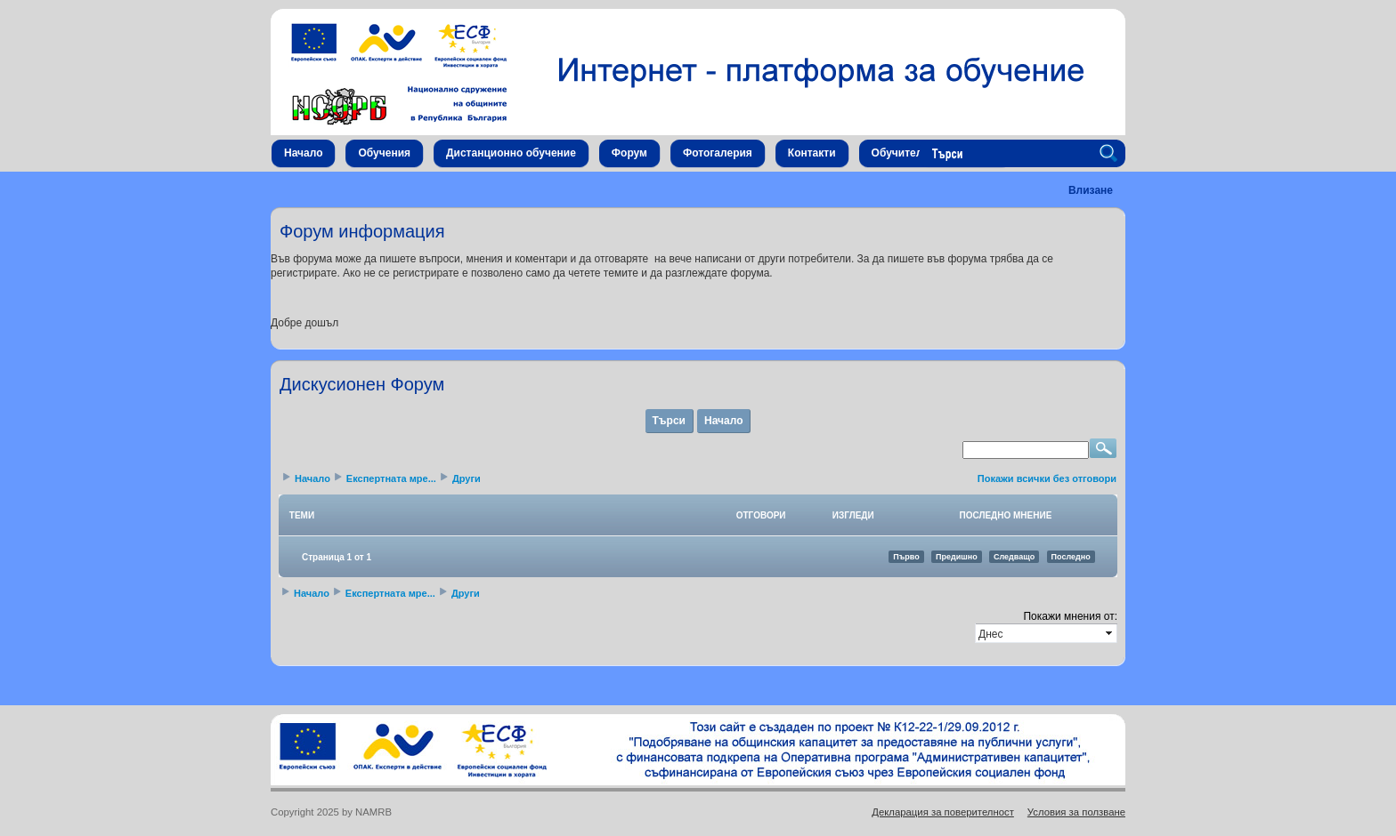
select (1110, 633)
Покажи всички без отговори (1047, 478)
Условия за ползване (1076, 812)
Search (1111, 154)
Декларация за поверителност (943, 812)
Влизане (1090, 190)
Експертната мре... (391, 478)
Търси (669, 420)
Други (466, 478)
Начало (723, 420)
